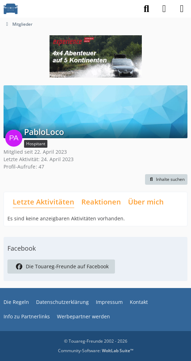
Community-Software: (95, 351)
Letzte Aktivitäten (43, 202)
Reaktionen (101, 202)
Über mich (146, 202)
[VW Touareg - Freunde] (10, 9)
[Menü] (182, 9)
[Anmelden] (164, 9)
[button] (166, 179)
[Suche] (146, 9)
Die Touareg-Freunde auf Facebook (61, 266)
